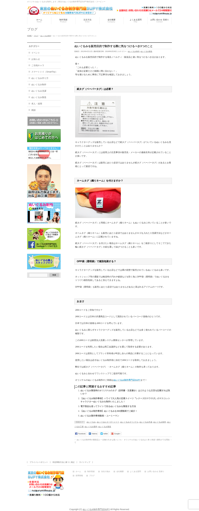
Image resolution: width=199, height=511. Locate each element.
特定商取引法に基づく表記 (64, 462)
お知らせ (35, 59)
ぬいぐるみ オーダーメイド (108, 422)
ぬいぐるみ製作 (91, 427)
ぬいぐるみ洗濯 (38, 91)
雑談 (33, 110)
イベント (35, 53)
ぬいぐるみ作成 (145, 422)
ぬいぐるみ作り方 (39, 78)
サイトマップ (84, 462)
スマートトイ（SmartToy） (44, 72)
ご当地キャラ (37, 65)
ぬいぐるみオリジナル (129, 422)
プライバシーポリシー (39, 462)
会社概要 (120, 472)
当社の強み (105, 472)
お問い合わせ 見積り (155, 472)
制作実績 (91, 472)
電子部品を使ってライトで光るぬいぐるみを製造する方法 (108, 406)
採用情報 (79, 476)
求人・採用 (36, 103)
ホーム (78, 472)
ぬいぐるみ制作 (134, 51)
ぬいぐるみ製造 (146, 51)
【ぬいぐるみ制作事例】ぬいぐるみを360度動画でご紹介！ (108, 411)
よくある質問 (135, 472)
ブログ (92, 476)
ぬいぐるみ (91, 422)
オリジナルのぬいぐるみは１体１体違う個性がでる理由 (148, 440)
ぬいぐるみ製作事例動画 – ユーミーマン (99, 415)
